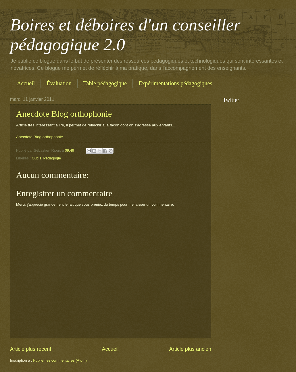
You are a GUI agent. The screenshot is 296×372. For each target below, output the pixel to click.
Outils (36, 158)
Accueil (26, 83)
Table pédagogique (105, 83)
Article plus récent (30, 349)
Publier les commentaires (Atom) (60, 360)
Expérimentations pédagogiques (175, 83)
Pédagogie (52, 158)
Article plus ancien (190, 349)
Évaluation (59, 83)
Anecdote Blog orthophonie (64, 113)
